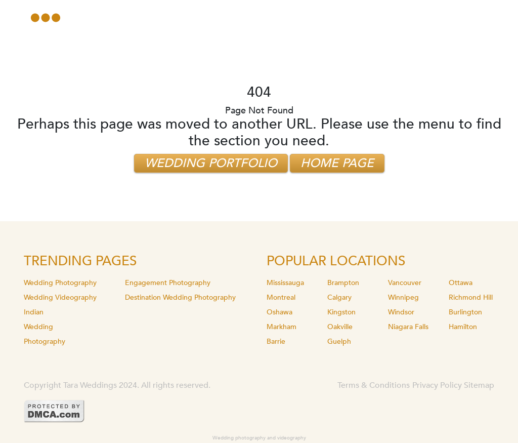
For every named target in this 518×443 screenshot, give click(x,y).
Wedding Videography (60, 297)
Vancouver (404, 283)
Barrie (276, 341)
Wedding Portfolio (211, 163)
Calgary (339, 297)
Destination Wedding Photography (180, 297)
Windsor (401, 312)
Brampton (343, 283)
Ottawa (460, 283)
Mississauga (285, 283)
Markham (281, 327)
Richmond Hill (471, 297)
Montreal (281, 297)
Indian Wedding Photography (44, 326)
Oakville (340, 327)
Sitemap (479, 385)
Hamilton (463, 327)
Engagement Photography (167, 283)
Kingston (341, 312)
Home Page (337, 163)
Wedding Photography (60, 283)
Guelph (339, 341)
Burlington (465, 312)
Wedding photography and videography (259, 437)
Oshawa (279, 312)
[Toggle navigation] (45, 17)
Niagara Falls (408, 327)
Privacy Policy (437, 385)
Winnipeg (403, 297)
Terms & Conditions (373, 385)
